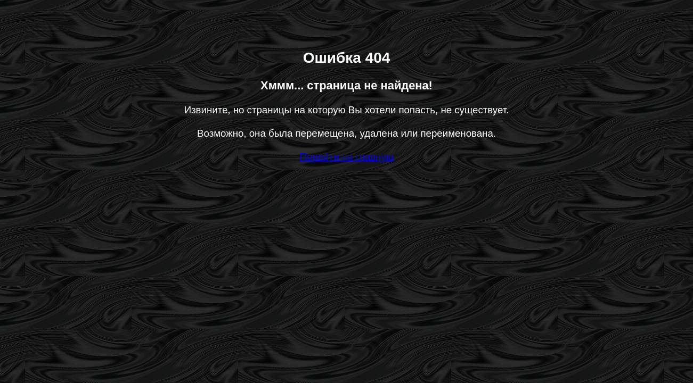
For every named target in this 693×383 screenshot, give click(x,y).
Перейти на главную (346, 156)
